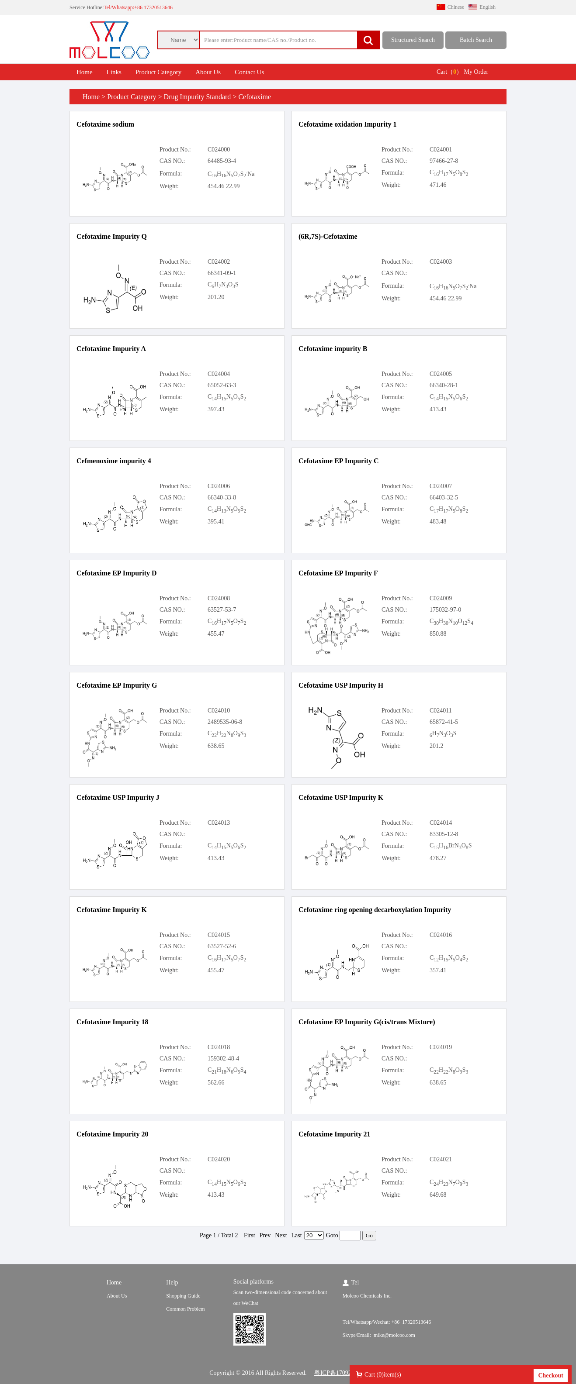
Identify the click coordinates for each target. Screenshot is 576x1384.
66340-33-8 (222, 497)
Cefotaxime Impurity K (111, 909)
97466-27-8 (444, 161)
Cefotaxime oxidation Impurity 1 (347, 124)
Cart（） (449, 72)
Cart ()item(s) (382, 1374)
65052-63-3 (222, 385)
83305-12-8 (444, 834)
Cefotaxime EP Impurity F (338, 573)
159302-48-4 (223, 1058)
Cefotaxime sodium (105, 124)
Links (114, 72)
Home (84, 72)
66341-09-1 (222, 273)
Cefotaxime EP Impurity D (116, 573)
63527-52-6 (222, 946)
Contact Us (249, 72)
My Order (476, 72)
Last (296, 1235)
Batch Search (476, 40)
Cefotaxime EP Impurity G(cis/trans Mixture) (366, 1022)
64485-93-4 (222, 161)
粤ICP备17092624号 (340, 1373)
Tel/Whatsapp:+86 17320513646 (138, 7)
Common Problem (185, 1309)
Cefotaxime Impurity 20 (112, 1134)
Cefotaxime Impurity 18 (112, 1022)
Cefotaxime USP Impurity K (340, 797)
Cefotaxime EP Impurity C (338, 461)
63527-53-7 (222, 609)
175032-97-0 (445, 609)
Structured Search (413, 40)
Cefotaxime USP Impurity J (118, 797)
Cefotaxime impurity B (332, 348)
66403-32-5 (444, 497)
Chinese (456, 7)
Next (281, 1235)
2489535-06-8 (225, 722)
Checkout (550, 1375)
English (487, 7)
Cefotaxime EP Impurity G (116, 685)
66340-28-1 (444, 385)
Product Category (158, 72)
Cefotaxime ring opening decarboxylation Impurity (374, 909)
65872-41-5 (444, 722)
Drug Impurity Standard (197, 96)
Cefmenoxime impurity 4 (113, 461)
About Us (208, 72)
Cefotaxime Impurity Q (111, 236)
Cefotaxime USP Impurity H (340, 685)
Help (172, 1282)
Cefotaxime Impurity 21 (334, 1134)
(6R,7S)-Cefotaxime (327, 236)
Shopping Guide (183, 1296)
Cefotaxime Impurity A (111, 348)
